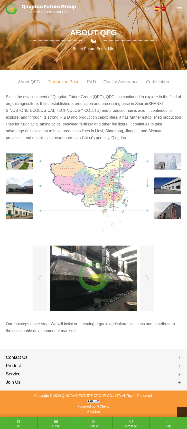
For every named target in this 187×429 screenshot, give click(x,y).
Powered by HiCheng (93, 406)
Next (147, 278)
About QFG (29, 81)
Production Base (63, 81)
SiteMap (93, 412)
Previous (40, 278)
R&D (91, 81)
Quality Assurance (121, 81)
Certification (157, 81)
